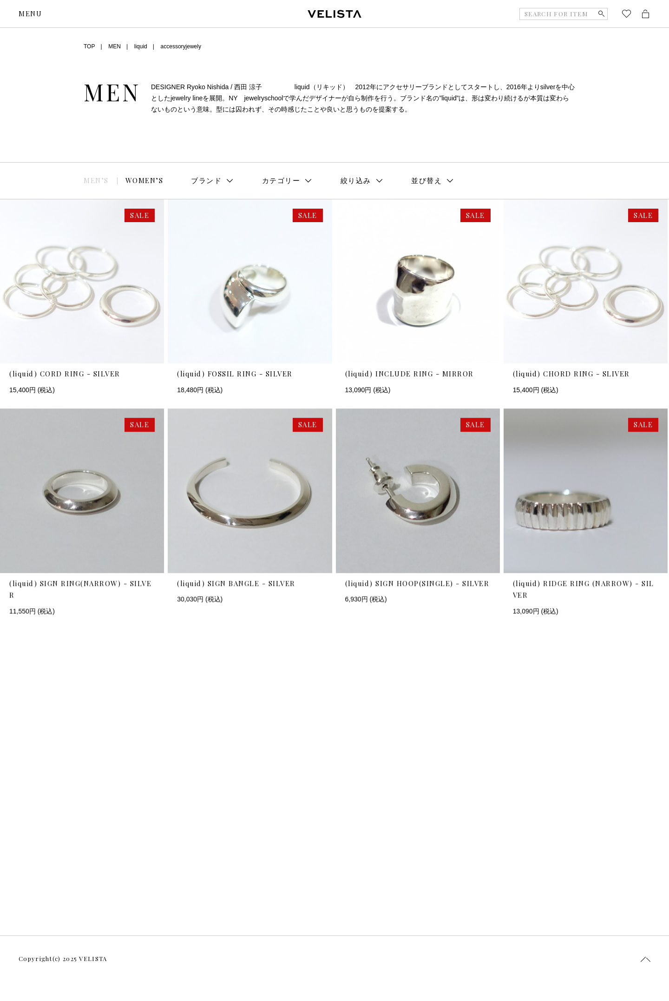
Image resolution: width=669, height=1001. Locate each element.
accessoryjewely (181, 46)
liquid (140, 46)
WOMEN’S (144, 180)
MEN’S (96, 180)
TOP (89, 46)
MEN (114, 46)
